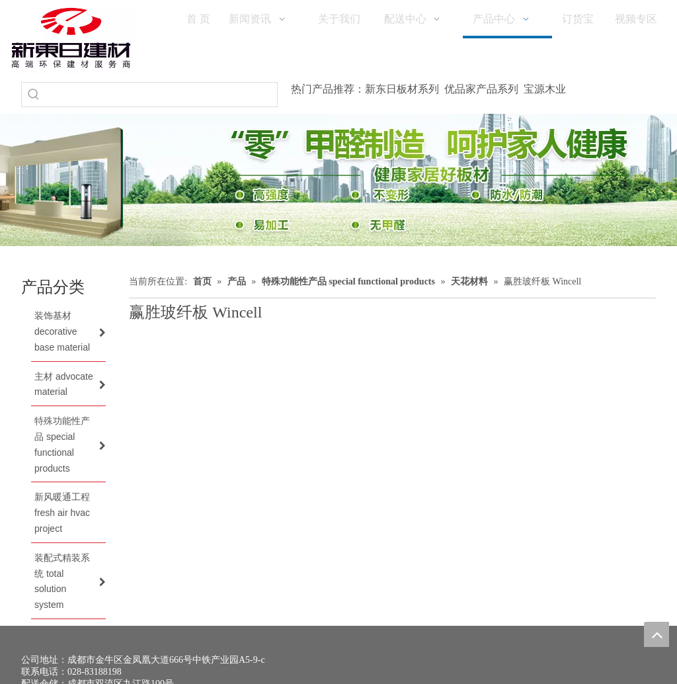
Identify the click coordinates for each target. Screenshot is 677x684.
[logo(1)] (71, 37)
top (656, 634)
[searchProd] (161, 95)
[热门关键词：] (34, 95)
